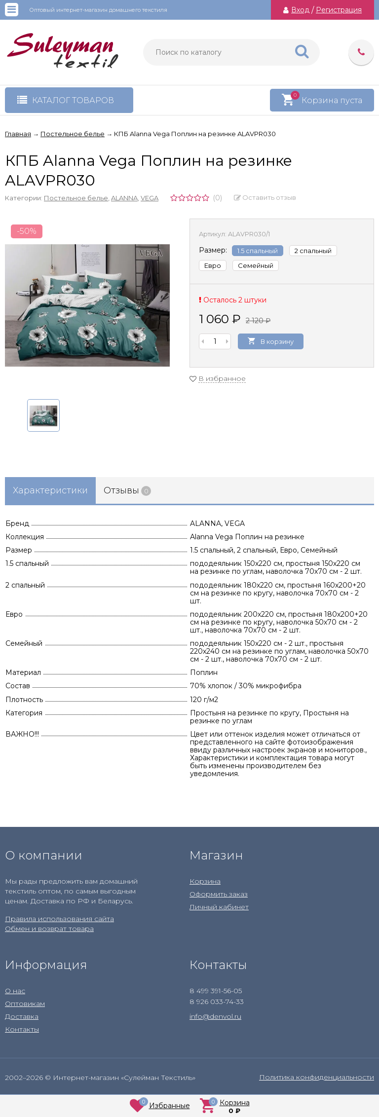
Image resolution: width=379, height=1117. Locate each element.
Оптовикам (25, 1003)
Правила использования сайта (59, 918)
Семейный (255, 265)
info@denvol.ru (215, 1016)
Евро (212, 265)
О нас (15, 990)
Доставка (21, 1016)
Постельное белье (76, 198)
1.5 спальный (257, 251)
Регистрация (339, 10)
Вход (300, 10)
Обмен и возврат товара (49, 928)
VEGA (149, 198)
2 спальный (313, 251)
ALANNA (124, 198)
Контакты (22, 1029)
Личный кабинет (219, 906)
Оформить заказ (219, 894)
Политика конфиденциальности (316, 1077)
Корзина (205, 881)
